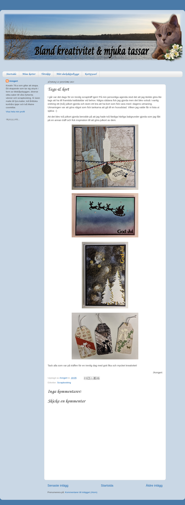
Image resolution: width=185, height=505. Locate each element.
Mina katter (28, 74)
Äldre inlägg (154, 485)
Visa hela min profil (15, 111)
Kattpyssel (90, 74)
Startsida (11, 74)
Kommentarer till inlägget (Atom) (81, 492)
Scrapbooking (64, 382)
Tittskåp (45, 74)
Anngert (13, 81)
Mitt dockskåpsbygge (67, 74)
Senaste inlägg (58, 485)
